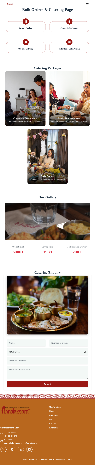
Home (51, 411)
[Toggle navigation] (87, 3)
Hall (50, 419)
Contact (52, 423)
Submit (47, 384)
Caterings (53, 415)
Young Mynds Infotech (63, 459)
